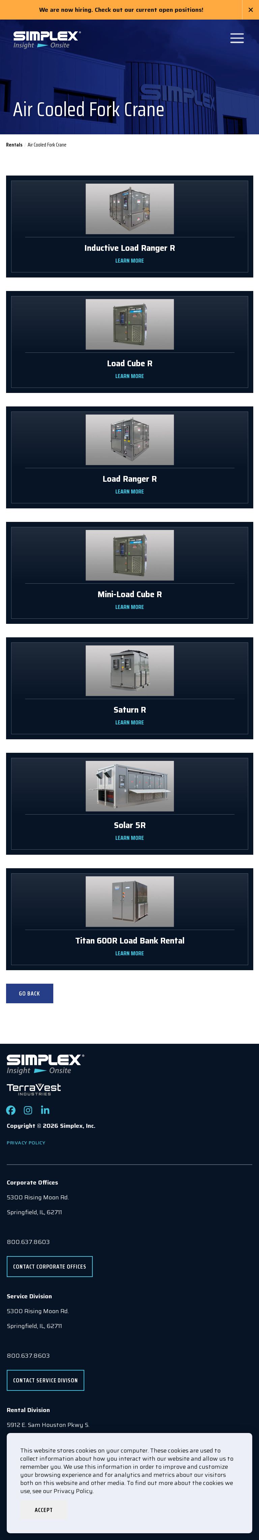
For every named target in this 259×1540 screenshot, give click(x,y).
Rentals (14, 144)
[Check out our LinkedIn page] (45, 1113)
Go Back (29, 993)
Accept (44, 1510)
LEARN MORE (129, 260)
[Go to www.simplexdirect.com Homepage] (47, 39)
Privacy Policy (26, 1142)
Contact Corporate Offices (49, 1266)
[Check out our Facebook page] (11, 1113)
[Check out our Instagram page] (28, 1113)
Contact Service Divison (45, 1380)
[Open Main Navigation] (237, 38)
